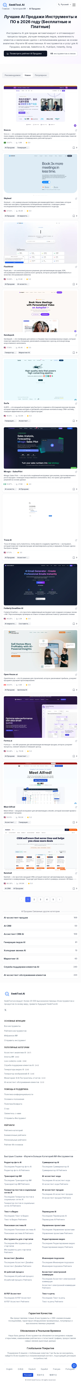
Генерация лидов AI (23, 148)
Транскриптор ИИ (13, 1176)
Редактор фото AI (12, 1162)
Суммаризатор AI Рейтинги (54, 1170)
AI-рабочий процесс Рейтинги (18, 1280)
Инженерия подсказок (53, 1258)
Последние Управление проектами (58, 1229)
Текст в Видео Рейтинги (15, 1219)
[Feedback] (74, 1365)
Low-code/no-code (15, 1061)
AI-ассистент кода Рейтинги (55, 1184)
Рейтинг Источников (13, 1144)
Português (70, 1369)
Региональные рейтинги (15, 1140)
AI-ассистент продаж (23, 284)
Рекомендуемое (13, 75)
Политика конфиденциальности (18, 1094)
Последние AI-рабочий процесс (19, 1276)
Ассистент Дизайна (14, 1258)
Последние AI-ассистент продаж (57, 1194)
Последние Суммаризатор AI (55, 1166)
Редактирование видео (53, 1239)
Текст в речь (48, 1293)
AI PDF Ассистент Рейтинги (16, 1301)
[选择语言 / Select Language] (65, 4)
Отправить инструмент (15, 1040)
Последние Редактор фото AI (17, 1166)
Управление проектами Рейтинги (57, 1233)
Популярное (41, 75)
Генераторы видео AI (16, 1069)
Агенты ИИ (11, 1057)
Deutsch (32, 1369)
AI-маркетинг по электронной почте (23, 216)
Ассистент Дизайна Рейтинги (17, 1266)
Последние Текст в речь (53, 1298)
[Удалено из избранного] (73, 147)
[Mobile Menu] (74, 4)
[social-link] (5, 1010)
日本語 (20, 1369)
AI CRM (8, 888)
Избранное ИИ (11, 1035)
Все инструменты (12, 1026)
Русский (28, 1375)
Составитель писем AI (25, 624)
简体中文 (40, 1375)
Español (44, 1369)
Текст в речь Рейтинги (52, 1301)
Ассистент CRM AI (25, 421)
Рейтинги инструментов (15, 1031)
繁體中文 (53, 1375)
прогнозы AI (22, 690)
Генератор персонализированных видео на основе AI (11, 353)
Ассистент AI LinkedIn (11, 822)
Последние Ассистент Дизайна (18, 1262)
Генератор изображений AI (19, 1074)
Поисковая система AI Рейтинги (18, 1233)
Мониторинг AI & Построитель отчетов (24, 1078)
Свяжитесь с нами (12, 1113)
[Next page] (59, 899)
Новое (28, 75)
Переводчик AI (49, 1211)
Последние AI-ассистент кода (56, 1180)
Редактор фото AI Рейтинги (17, 1170)
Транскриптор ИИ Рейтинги (17, 1184)
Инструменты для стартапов (18, 1239)
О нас (6, 1108)
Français (56, 1369)
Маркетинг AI (24, 353)
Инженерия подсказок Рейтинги (57, 1266)
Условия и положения (14, 1099)
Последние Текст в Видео (16, 1216)
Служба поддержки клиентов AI (21, 1065)
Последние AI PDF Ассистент (17, 1298)
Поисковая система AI (15, 1225)
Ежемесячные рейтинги (15, 1135)
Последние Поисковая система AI (19, 1229)
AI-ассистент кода (51, 1176)
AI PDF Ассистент (12, 1293)
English (9, 1369)
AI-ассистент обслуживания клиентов (24, 1082)
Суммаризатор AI (50, 1162)
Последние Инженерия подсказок (58, 1262)
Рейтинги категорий (13, 1130)
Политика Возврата (13, 1104)
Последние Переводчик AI (54, 1216)
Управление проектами (53, 1225)
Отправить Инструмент (15, 1118)
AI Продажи (9, 148)
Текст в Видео (11, 1211)
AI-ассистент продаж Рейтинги (56, 1198)
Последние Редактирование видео (58, 1243)
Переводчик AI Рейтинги (53, 1219)
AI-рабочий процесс (14, 1272)
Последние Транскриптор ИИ (17, 1180)
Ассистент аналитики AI (17, 1052)
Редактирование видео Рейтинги (57, 1247)
